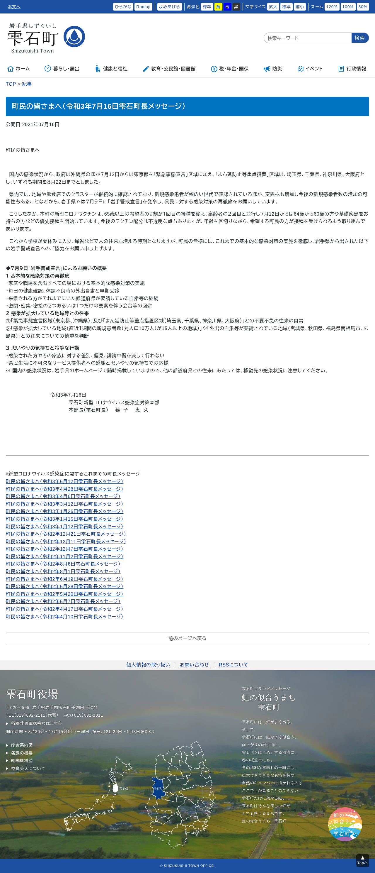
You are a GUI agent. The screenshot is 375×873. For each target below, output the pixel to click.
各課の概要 (22, 753)
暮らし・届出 (62, 68)
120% (332, 6)
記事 (27, 84)
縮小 (300, 6)
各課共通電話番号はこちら (36, 723)
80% (363, 6)
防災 (273, 68)
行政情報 (352, 68)
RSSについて (233, 664)
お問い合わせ (194, 664)
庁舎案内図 (22, 745)
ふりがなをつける (93, 6)
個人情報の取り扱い (148, 664)
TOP (11, 84)
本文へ (14, 6)
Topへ (362, 863)
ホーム (18, 68)
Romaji (143, 6)
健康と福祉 (110, 68)
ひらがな (123, 6)
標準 (207, 6)
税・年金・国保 (229, 68)
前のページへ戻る (187, 638)
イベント (310, 68)
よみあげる (169, 6)
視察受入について (28, 768)
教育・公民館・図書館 (169, 68)
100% (348, 6)
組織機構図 (22, 760)
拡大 (273, 6)
